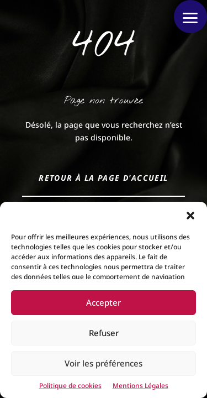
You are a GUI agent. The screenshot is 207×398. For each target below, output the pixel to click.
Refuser (104, 332)
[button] (190, 215)
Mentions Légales (140, 385)
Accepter (103, 302)
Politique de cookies (70, 385)
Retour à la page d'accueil (103, 177)
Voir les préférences (103, 363)
